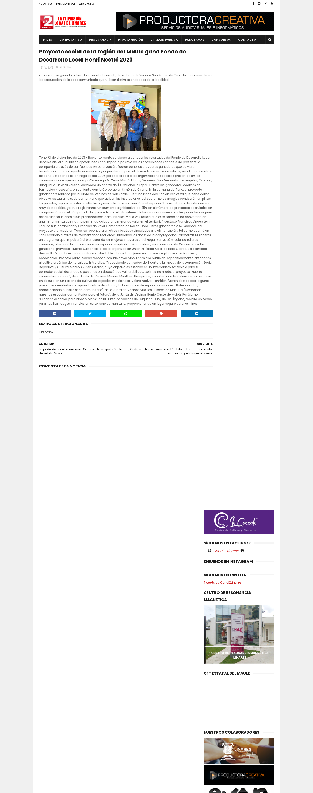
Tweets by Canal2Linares (222, 260)
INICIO (47, 40)
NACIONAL (48, 732)
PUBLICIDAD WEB (66, 3)
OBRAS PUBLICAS (53, 739)
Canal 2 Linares (225, 228)
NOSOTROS (46, 3)
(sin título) (127, 695)
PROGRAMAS (98, 40)
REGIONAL (66, 69)
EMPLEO (47, 725)
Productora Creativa (156, 787)
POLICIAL (47, 746)
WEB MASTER (86, 3)
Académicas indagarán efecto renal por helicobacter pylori (166, 726)
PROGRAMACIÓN (130, 40)
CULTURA (48, 703)
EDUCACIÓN (50, 717)
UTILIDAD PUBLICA (164, 40)
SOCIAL (47, 776)
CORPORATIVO (71, 40)
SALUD (46, 769)
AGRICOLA (48, 695)
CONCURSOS (221, 40)
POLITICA (48, 754)
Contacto (247, 40)
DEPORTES (48, 710)
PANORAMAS (195, 40)
